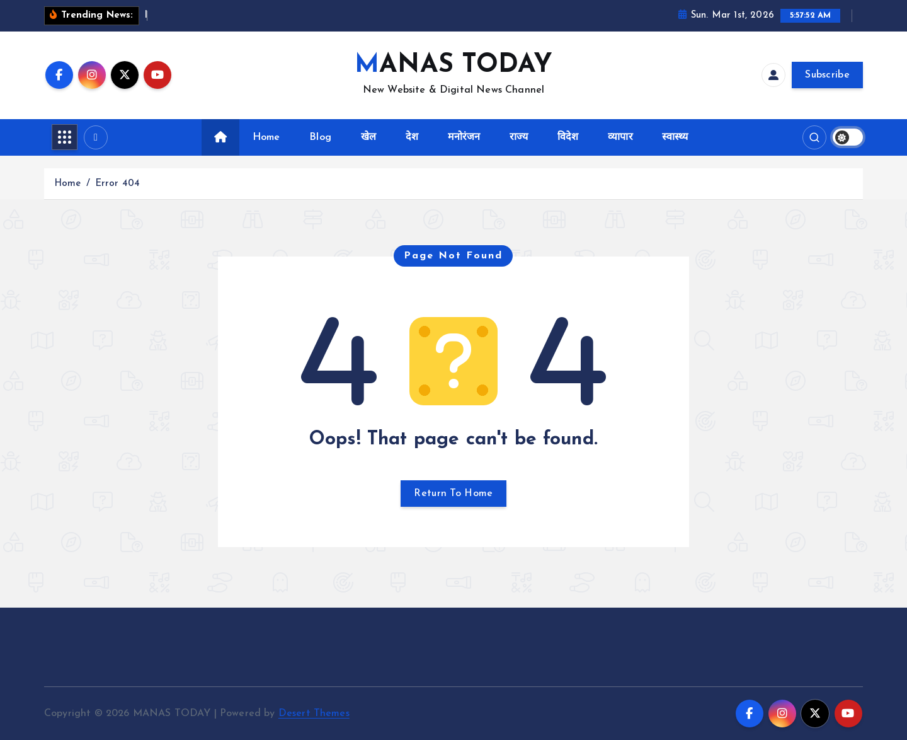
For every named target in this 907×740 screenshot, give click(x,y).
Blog (320, 137)
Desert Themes (314, 713)
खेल (368, 137)
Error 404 (117, 183)
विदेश (567, 137)
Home (266, 137)
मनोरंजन (464, 137)
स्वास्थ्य (675, 137)
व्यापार (620, 137)
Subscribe (827, 75)
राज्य (519, 137)
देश (412, 137)
